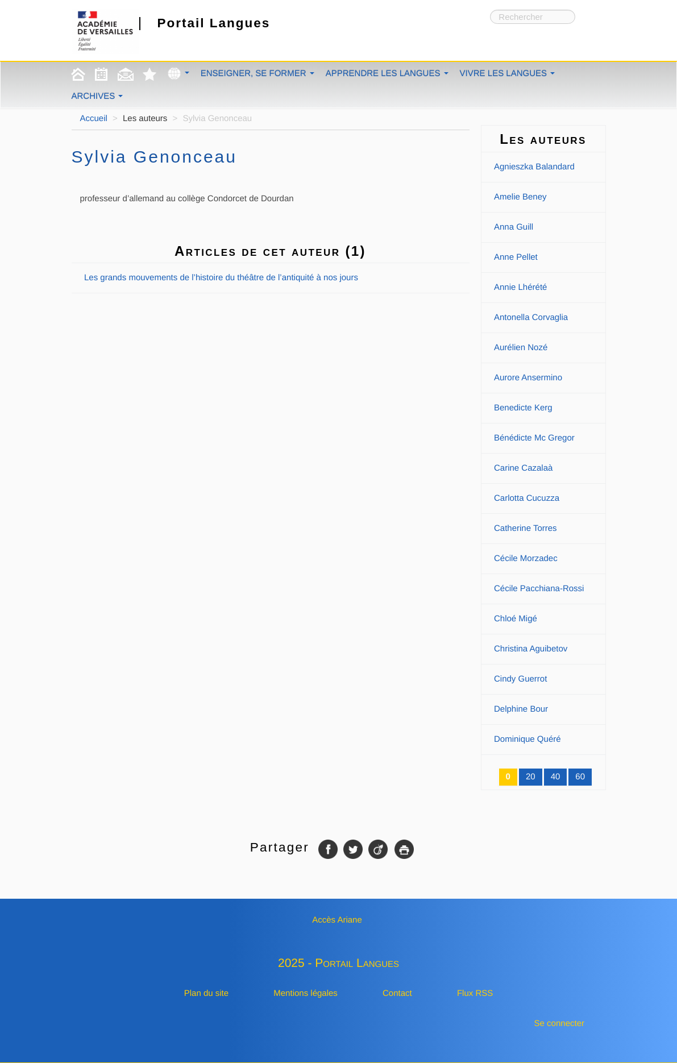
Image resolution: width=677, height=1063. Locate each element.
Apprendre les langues (387, 73)
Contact (397, 993)
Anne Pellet (516, 257)
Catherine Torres (525, 528)
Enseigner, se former (257, 73)
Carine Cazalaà (523, 468)
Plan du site (206, 993)
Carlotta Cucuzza (526, 498)
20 (530, 777)
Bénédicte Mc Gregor (534, 438)
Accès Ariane (337, 920)
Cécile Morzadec (526, 558)
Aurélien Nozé (520, 347)
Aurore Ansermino (528, 378)
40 (555, 777)
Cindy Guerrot (520, 679)
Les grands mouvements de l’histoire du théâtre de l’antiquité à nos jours (221, 278)
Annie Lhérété (520, 287)
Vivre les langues (507, 73)
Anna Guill (513, 227)
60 (580, 777)
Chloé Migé (515, 619)
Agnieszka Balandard (534, 167)
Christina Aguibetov (530, 649)
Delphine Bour (521, 709)
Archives (97, 96)
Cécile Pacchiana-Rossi (539, 588)
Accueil (93, 118)
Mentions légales (305, 993)
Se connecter (559, 1023)
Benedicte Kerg (523, 408)
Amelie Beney (520, 197)
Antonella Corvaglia (531, 317)
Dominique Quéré (527, 739)
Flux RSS (475, 993)
